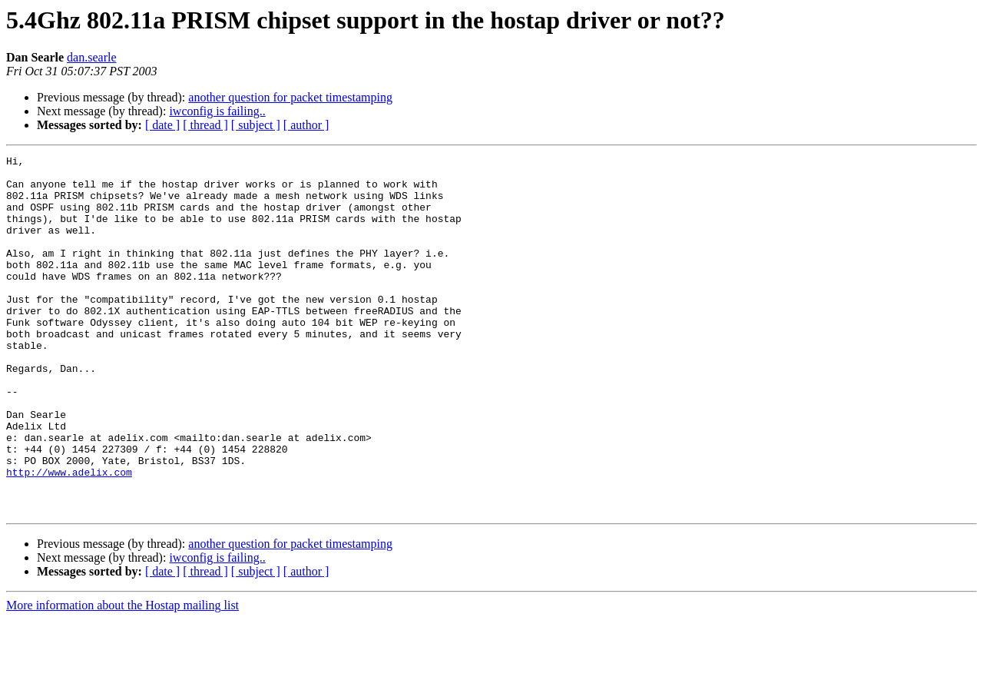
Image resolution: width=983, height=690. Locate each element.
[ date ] (162, 124)
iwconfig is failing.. (217, 111)
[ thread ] (205, 124)
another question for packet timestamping (290, 97)
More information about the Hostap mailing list (122, 676)
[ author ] (306, 124)
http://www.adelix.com (69, 536)
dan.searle (91, 57)
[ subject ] (255, 124)
